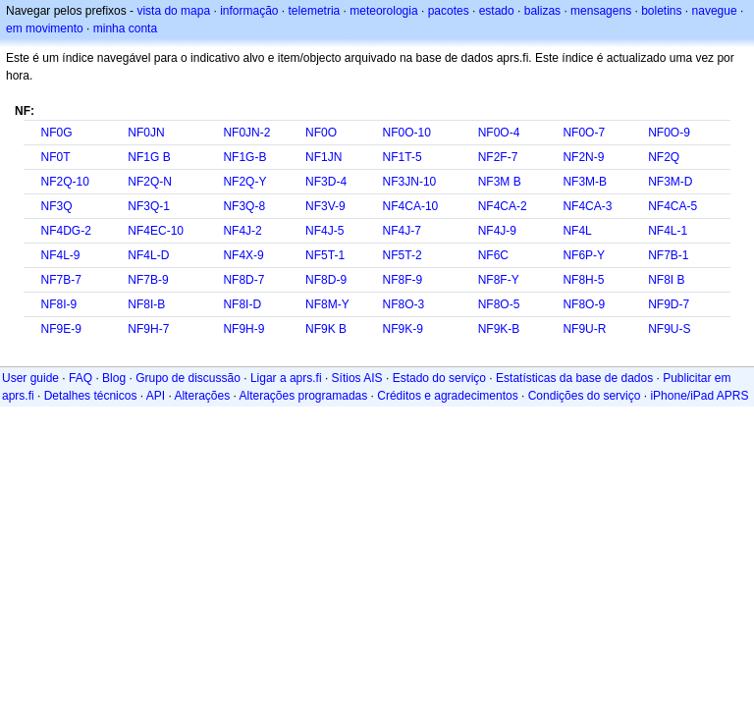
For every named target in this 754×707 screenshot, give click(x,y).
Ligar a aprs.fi (286, 378)
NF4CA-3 (587, 206)
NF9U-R (584, 329)
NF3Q (56, 206)
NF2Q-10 (64, 182)
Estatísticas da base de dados (574, 378)
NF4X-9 (243, 255)
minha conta (125, 28)
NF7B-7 (60, 280)
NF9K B (326, 329)
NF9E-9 (60, 329)
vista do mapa (173, 11)
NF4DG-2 (65, 231)
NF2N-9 (583, 157)
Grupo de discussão (188, 378)
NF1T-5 (402, 157)
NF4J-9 (497, 231)
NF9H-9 (243, 329)
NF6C (493, 255)
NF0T (55, 157)
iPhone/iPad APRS (699, 396)
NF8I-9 (58, 304)
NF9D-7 (668, 304)
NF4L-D (148, 255)
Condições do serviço (584, 396)
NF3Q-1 (149, 206)
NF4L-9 (60, 255)
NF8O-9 (584, 304)
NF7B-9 (148, 280)
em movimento (44, 28)
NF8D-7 (243, 280)
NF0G (56, 132)
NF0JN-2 (246, 132)
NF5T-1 (325, 255)
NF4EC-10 (156, 231)
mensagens (600, 11)
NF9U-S (669, 329)
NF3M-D (670, 182)
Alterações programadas (304, 396)
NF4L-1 (667, 231)
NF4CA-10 (411, 206)
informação (249, 11)
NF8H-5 (583, 280)
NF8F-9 (403, 280)
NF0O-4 (499, 132)
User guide (30, 378)
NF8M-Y (327, 304)
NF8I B (666, 280)
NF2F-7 (498, 157)
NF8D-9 (326, 280)
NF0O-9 (669, 132)
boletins (661, 11)
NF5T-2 (402, 255)
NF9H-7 (148, 329)
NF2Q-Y (244, 182)
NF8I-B (146, 304)
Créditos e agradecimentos (447, 396)
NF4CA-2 (502, 206)
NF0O (321, 132)
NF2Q (663, 157)
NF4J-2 (242, 231)
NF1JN (323, 157)
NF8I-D (242, 304)
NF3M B (499, 182)
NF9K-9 (403, 329)
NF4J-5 (324, 231)
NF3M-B (585, 182)
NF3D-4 (326, 182)
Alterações (202, 396)
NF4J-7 (402, 231)
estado (496, 11)
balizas (542, 11)
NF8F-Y (498, 280)
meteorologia (383, 11)
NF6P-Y (584, 255)
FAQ (80, 378)
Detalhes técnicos (90, 396)
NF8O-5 (499, 304)
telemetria (315, 11)
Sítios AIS (357, 378)
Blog (114, 378)
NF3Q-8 (244, 206)
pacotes (448, 11)
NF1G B (149, 157)
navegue (714, 11)
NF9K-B (499, 329)
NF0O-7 (584, 132)
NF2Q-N (150, 182)
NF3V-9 (325, 206)
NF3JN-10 (410, 182)
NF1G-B (244, 157)
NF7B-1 (668, 255)
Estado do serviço (439, 378)
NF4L (577, 231)
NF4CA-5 (672, 206)
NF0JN (146, 132)
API (155, 396)
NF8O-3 (404, 304)
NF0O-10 (407, 132)
